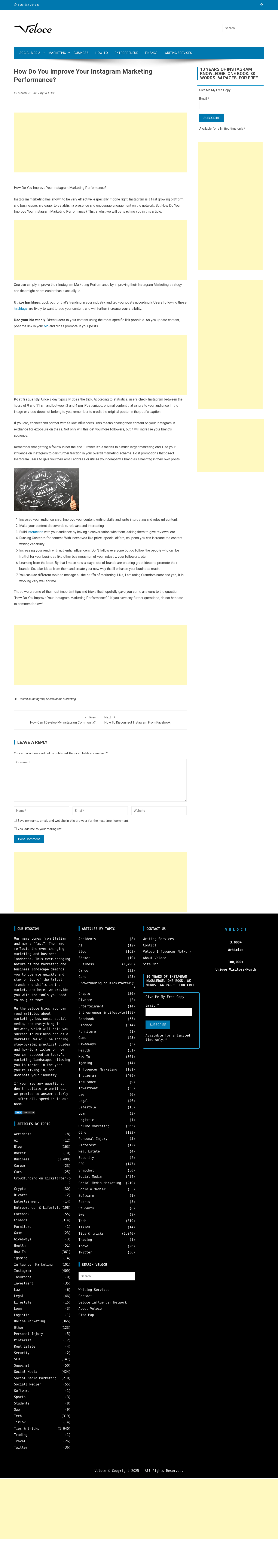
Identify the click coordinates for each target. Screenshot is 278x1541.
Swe (17, 1410)
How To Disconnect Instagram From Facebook (143, 719)
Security (22, 1353)
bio (46, 326)
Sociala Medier (27, 1384)
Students (22, 1403)
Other (19, 1328)
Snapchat (22, 1365)
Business (81, 53)
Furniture (22, 1227)
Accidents (22, 1134)
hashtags (21, 309)
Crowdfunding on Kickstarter (40, 1178)
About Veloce (90, 1309)
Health (20, 1245)
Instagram (38, 699)
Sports (20, 1397)
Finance (151, 53)
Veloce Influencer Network (103, 1302)
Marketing (57, 53)
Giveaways (22, 1239)
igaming (21, 1258)
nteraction (35, 532)
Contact (85, 1296)
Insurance (22, 1277)
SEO (17, 1359)
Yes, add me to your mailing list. (38, 829)
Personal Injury (28, 1334)
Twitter (21, 1447)
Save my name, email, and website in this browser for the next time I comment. (73, 821)
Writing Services (178, 53)
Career (20, 1166)
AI (16, 1140)
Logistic (22, 1315)
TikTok (20, 1422)
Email (204, 99)
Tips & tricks (26, 1429)
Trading (21, 1435)
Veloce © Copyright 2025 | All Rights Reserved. (139, 1471)
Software (22, 1391)
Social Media (30, 53)
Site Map (86, 1315)
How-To (101, 53)
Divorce (21, 1195)
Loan (18, 1309)
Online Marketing (29, 1321)
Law (17, 1290)
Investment (23, 1283)
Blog (18, 1147)
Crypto (20, 1189)
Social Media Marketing (61, 699)
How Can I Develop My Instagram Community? (57, 719)
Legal (19, 1296)
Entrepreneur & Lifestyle (37, 1208)
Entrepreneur (126, 53)
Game (18, 1233)
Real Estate (24, 1346)
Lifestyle (22, 1302)
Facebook (22, 1214)
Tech (18, 1416)
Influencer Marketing (33, 1265)
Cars (18, 1172)
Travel (20, 1441)
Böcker (20, 1153)
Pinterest (22, 1340)
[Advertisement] (100, 142)
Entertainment (26, 1201)
